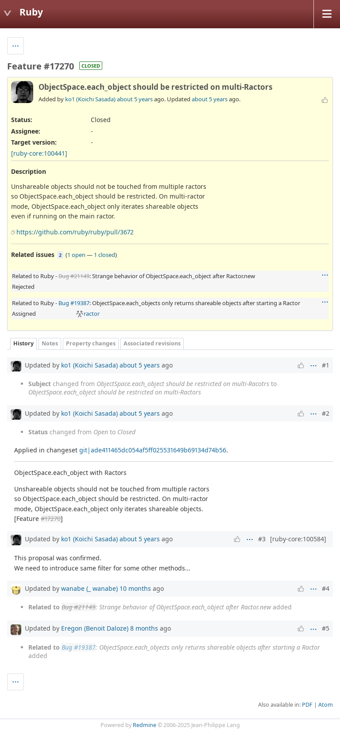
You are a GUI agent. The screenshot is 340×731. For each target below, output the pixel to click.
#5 (325, 628)
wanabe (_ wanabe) (89, 588)
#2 (325, 413)
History (23, 343)
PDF (307, 704)
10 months (135, 588)
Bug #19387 (73, 303)
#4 (325, 588)
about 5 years (135, 99)
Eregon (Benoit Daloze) (94, 628)
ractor (88, 314)
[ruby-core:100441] (39, 153)
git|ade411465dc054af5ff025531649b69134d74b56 (152, 450)
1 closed (104, 255)
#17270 (51, 518)
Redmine (144, 725)
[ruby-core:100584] (298, 539)
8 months (144, 628)
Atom (325, 704)
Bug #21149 (73, 276)
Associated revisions (152, 343)
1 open (76, 255)
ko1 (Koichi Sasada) (90, 99)
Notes (50, 343)
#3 (262, 539)
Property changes (91, 343)
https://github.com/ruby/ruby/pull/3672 (75, 232)
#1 (325, 365)
